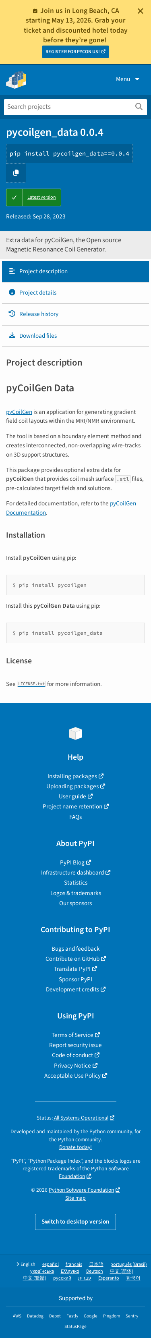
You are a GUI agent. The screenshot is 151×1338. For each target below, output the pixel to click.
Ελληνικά (70, 1271)
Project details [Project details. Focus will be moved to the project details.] (32, 292)
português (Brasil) (128, 1264)
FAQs (75, 816)
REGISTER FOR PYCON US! (73, 51)
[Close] (140, 10)
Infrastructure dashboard (72, 872)
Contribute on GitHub (72, 958)
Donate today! (75, 1147)
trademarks (61, 1168)
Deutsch (94, 1271)
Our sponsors (75, 903)
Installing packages (72, 776)
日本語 (96, 1264)
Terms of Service (72, 1035)
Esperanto (108, 1278)
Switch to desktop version (75, 1221)
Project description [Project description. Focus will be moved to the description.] (38, 271)
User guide (72, 796)
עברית (84, 1278)
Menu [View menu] (128, 79)
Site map (75, 1198)
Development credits (72, 989)
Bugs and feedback (76, 948)
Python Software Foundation (81, 1190)
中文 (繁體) (34, 1278)
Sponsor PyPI (75, 979)
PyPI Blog (72, 862)
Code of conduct (72, 1055)
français (74, 1264)
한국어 (133, 1278)
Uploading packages (72, 786)
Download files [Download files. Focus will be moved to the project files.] (32, 335)
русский (62, 1278)
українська (42, 1271)
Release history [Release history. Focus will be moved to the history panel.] (33, 314)
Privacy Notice (72, 1065)
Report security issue (75, 1045)
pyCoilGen (19, 411)
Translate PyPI (72, 968)
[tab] (75, 271)
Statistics (75, 882)
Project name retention (72, 806)
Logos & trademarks (75, 893)
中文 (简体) (121, 1271)
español (50, 1264)
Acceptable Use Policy (72, 1075)
